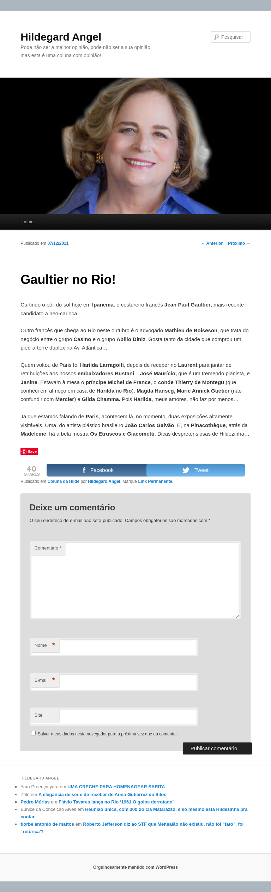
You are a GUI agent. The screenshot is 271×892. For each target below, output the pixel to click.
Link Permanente (155, 481)
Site (38, 715)
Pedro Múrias (34, 802)
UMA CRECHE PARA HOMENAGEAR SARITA (116, 786)
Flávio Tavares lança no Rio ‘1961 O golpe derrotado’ (116, 802)
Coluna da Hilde (63, 481)
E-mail (45, 680)
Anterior (212, 243)
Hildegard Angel (60, 37)
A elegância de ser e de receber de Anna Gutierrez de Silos (102, 794)
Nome (45, 646)
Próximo (239, 243)
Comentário (48, 548)
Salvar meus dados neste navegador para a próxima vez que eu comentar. (108, 734)
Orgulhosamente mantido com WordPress (135, 867)
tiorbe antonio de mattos (47, 824)
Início (28, 221)
